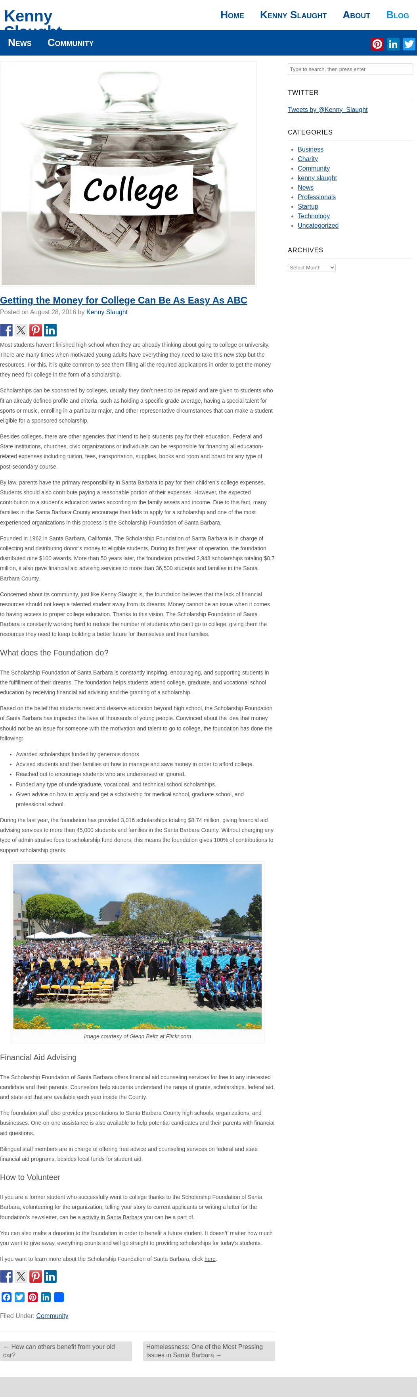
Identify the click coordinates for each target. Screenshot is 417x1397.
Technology (314, 216)
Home (232, 15)
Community (71, 42)
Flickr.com (178, 1036)
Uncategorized (318, 225)
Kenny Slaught (33, 24)
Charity (308, 159)
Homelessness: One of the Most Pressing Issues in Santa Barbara (204, 1351)
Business (310, 149)
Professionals (317, 197)
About (356, 15)
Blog (397, 15)
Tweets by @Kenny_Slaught (327, 109)
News (20, 42)
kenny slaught (317, 178)
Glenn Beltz (144, 1036)
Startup (308, 206)
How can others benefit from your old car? (59, 1351)
